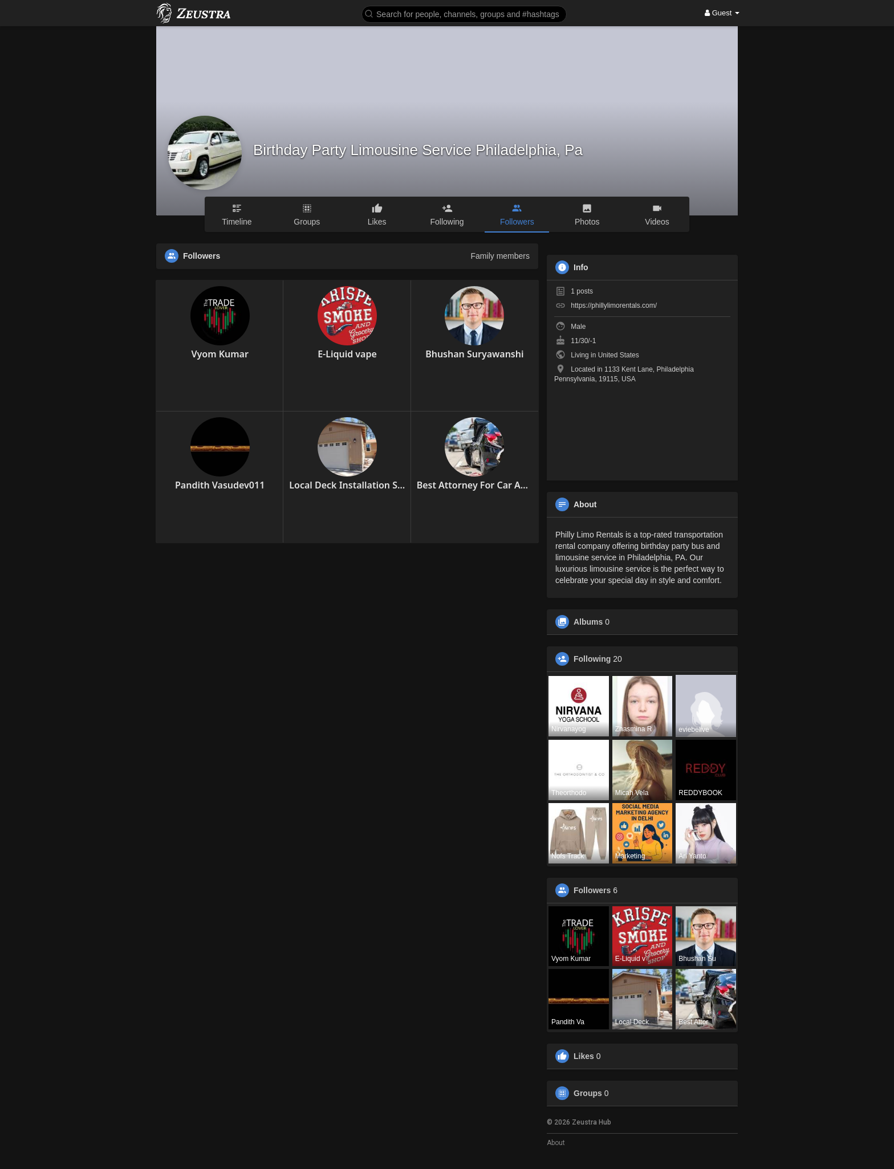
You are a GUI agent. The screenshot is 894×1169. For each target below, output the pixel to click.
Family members (500, 255)
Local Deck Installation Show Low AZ (347, 485)
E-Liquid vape (347, 354)
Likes (584, 1056)
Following (592, 658)
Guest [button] (722, 13)
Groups (588, 1093)
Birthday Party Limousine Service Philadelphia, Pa (418, 149)
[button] (464, 13)
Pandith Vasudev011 (220, 485)
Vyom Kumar (219, 354)
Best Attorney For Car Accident (475, 485)
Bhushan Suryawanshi (474, 354)
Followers (592, 890)
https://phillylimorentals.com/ (614, 305)
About (556, 1142)
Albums (588, 621)
